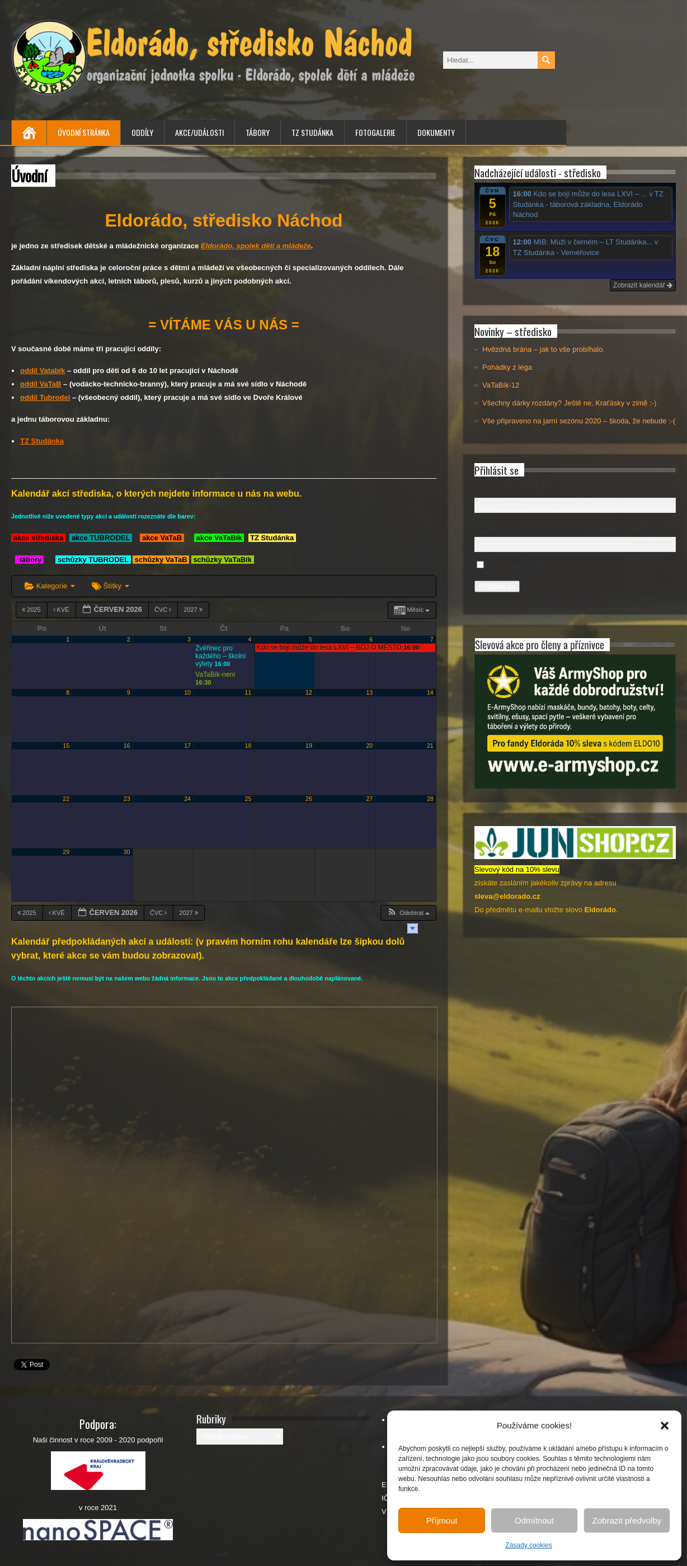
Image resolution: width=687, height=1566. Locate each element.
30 (127, 851)
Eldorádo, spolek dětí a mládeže (256, 246)
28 (430, 798)
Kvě (62, 609)
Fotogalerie (375, 132)
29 (66, 851)
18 (248, 745)
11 (248, 692)
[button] (664, 1425)
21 (430, 745)
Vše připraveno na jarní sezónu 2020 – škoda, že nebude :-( (578, 421)
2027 (193, 609)
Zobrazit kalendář (642, 285)
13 (369, 692)
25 (248, 798)
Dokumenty (436, 132)
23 (127, 798)
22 (66, 798)
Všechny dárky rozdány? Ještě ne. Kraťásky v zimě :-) (569, 403)
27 (369, 798)
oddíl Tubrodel (45, 397)
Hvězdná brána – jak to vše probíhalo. (543, 349)
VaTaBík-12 (500, 385)
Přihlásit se (497, 586)
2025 (32, 609)
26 (308, 798)
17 (187, 745)
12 (308, 692)
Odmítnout (534, 1520)
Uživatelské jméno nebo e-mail (523, 487)
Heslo (483, 526)
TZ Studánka (312, 132)
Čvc (163, 609)
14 (430, 692)
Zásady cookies (528, 1545)
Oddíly (142, 132)
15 (66, 745)
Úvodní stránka (84, 132)
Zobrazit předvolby (626, 1520)
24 (187, 798)
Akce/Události (199, 132)
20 (369, 745)
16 (127, 745)
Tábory (258, 132)
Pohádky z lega (507, 367)
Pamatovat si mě (515, 566)
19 (308, 745)
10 (187, 692)
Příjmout (442, 1520)
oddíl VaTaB (40, 384)
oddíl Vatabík (42, 370)
